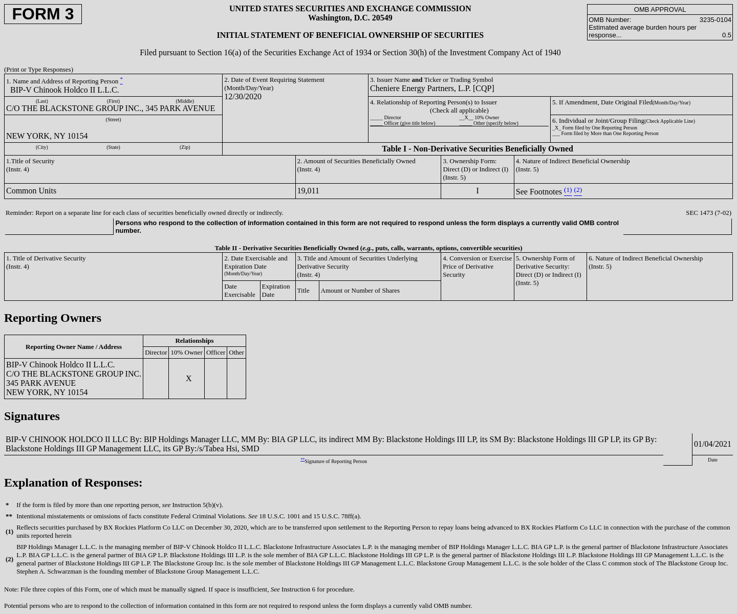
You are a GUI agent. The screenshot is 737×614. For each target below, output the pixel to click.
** (302, 459)
